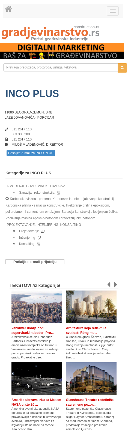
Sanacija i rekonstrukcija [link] (36, 192)
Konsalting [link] (26, 244)
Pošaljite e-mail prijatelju (34, 262)
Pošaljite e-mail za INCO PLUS (30, 153)
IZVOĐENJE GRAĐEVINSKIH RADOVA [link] (36, 186)
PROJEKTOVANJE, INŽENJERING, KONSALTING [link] (44, 225)
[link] (64, 33)
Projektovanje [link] (29, 231)
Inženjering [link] (27, 238)
